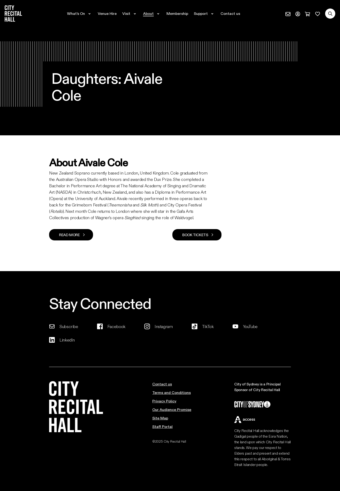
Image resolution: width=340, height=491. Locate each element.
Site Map (160, 418)
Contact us (162, 384)
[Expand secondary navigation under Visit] (129, 13)
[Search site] (330, 14)
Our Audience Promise (171, 409)
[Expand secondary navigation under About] (152, 13)
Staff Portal (162, 426)
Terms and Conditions (171, 392)
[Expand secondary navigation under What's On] (79, 13)
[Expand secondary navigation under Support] (204, 13)
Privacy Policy (164, 401)
